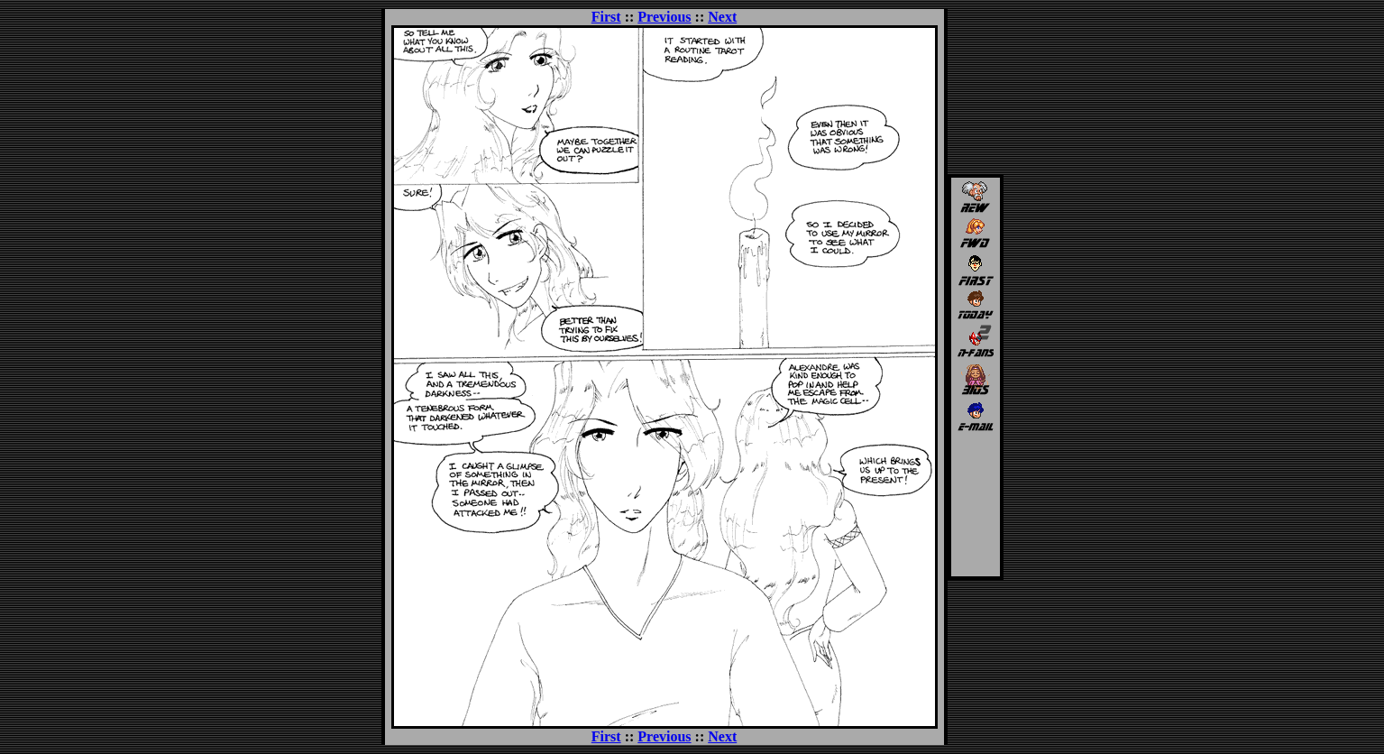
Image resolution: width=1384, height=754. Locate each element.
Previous (664, 16)
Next (722, 16)
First (606, 16)
